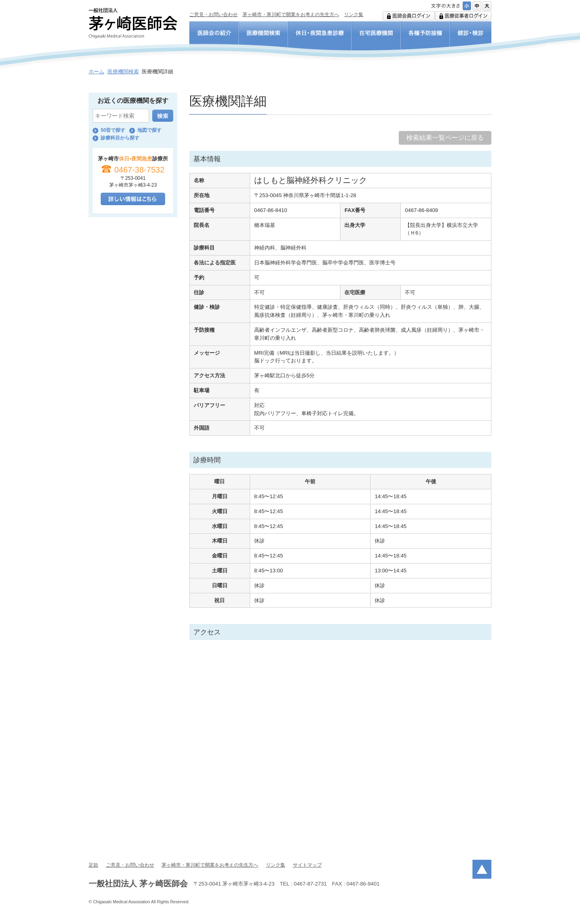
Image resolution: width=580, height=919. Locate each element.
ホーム (96, 72)
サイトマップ (307, 865)
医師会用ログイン (409, 16)
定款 (93, 865)
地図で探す (149, 130)
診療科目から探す (120, 138)
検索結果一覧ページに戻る (445, 137)
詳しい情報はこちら (133, 199)
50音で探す (113, 130)
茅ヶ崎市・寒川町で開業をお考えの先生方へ (290, 14)
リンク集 (353, 14)
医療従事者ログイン (463, 16)
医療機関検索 (123, 72)
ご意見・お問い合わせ (213, 14)
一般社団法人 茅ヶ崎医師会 (133, 23)
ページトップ (481, 869)
